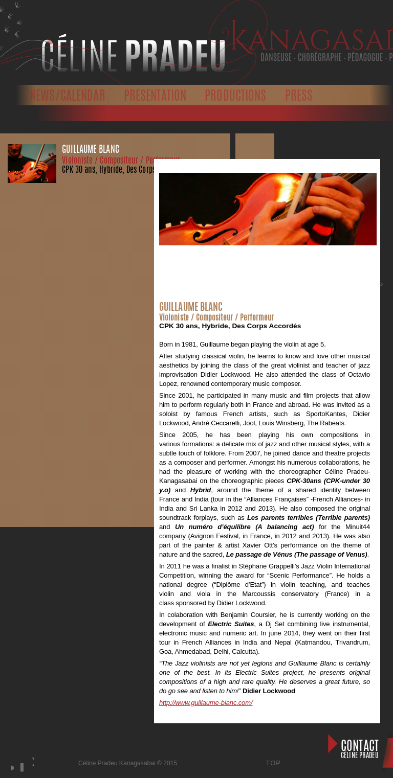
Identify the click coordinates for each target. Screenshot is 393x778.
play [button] (11, 767)
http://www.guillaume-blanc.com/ (205, 702)
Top (273, 763)
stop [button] (20, 767)
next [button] (32, 772)
